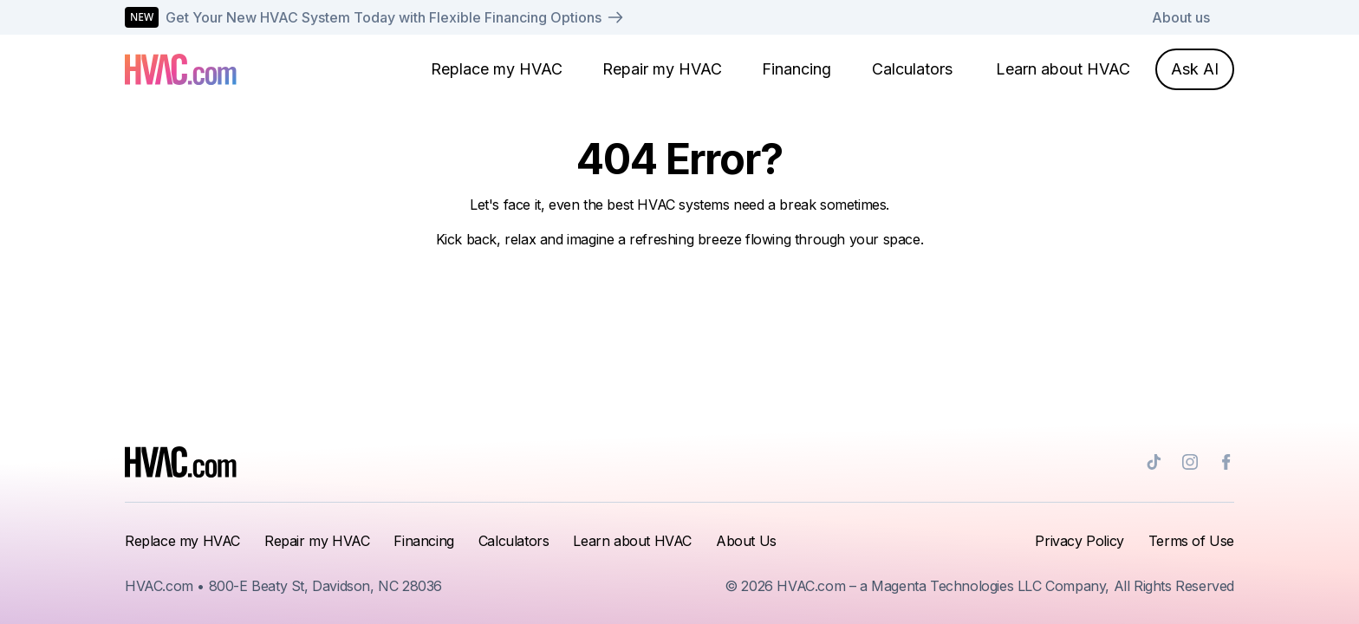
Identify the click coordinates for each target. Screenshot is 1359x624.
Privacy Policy (1079, 540)
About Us (746, 540)
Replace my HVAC (496, 69)
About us (1181, 17)
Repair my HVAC (662, 69)
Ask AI (1195, 69)
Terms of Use (1191, 540)
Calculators (912, 69)
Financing (796, 69)
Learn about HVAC (1063, 69)
